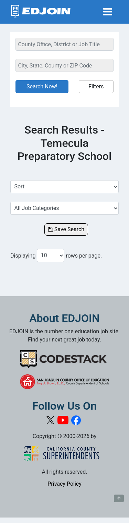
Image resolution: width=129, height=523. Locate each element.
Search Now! (41, 86)
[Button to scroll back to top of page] (119, 498)
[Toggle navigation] (108, 12)
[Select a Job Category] (64, 208)
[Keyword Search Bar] (64, 44)
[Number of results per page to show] (50, 255)
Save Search (66, 229)
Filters (96, 86)
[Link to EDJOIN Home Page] (41, 12)
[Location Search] (64, 65)
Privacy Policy (64, 484)
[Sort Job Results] (64, 186)
